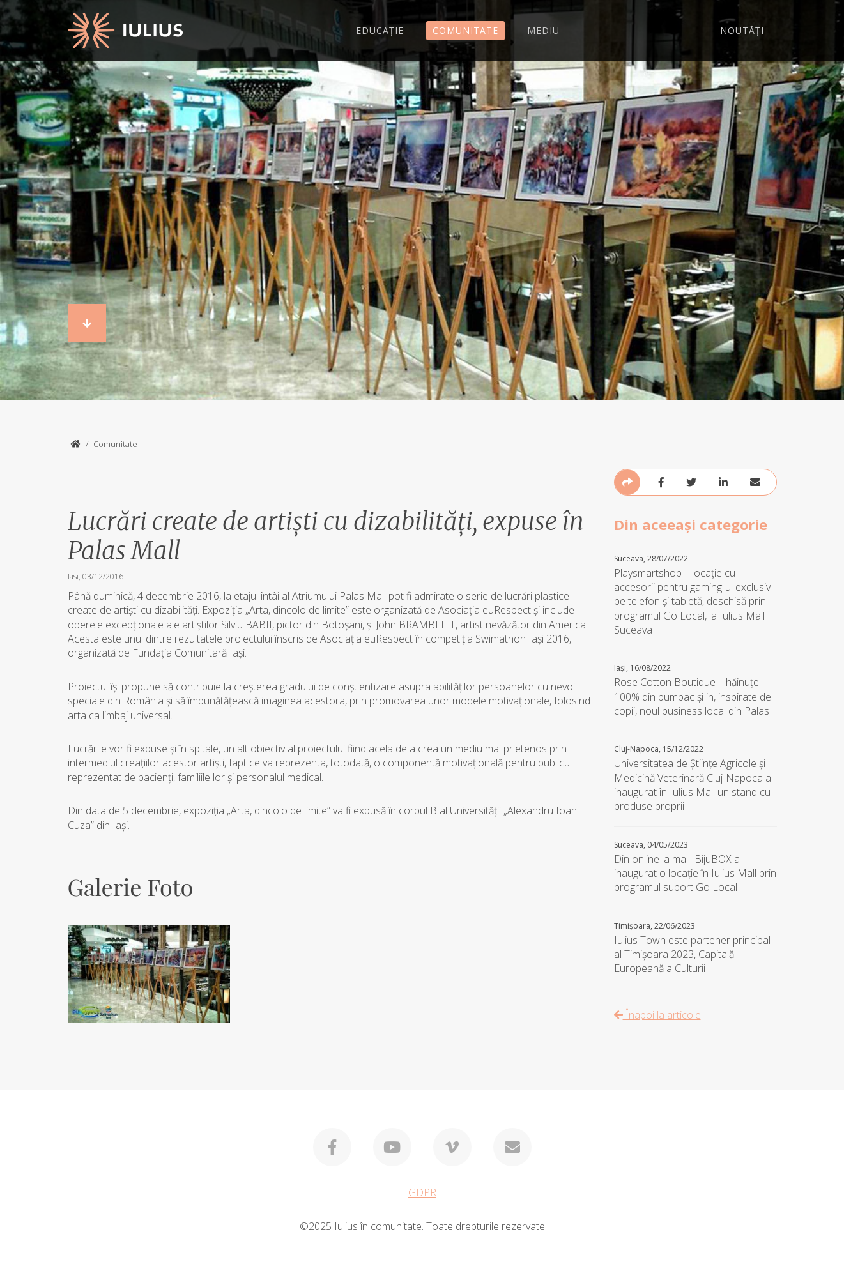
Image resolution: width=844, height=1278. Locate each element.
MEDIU (543, 30)
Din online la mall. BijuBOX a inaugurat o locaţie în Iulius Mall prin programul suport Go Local (695, 867)
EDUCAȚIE (380, 30)
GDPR (422, 1192)
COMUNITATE (465, 30)
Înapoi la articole (657, 1015)
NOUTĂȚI (742, 30)
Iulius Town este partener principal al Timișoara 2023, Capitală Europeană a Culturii (695, 948)
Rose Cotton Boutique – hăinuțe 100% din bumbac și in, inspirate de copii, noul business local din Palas (695, 690)
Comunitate (115, 444)
